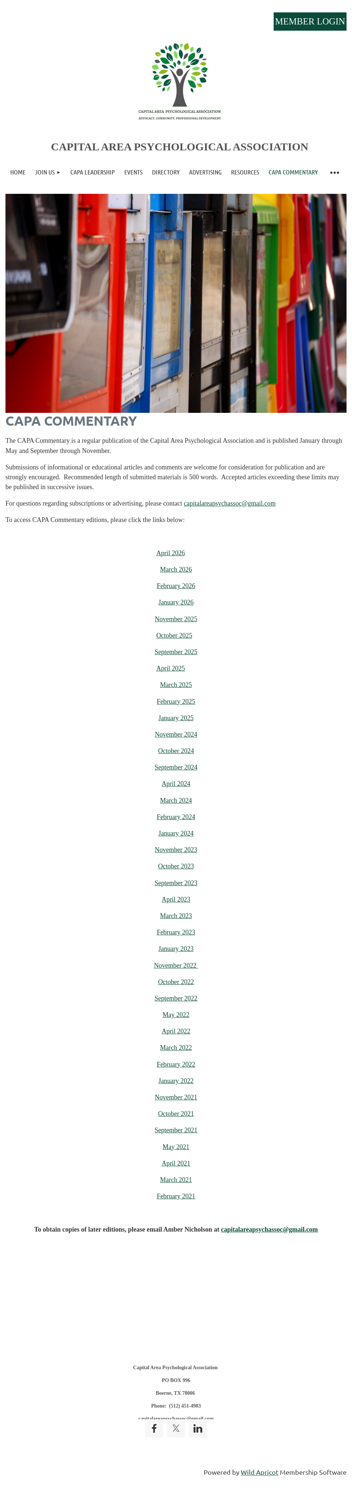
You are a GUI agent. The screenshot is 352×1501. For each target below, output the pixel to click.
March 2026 (176, 569)
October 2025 (174, 635)
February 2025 (176, 701)
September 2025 (176, 652)
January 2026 (176, 602)
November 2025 (176, 619)
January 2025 (176, 718)
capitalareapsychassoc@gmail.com (229, 503)
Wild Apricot (259, 1472)
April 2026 (170, 553)
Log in (310, 21)
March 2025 (176, 684)
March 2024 (176, 800)
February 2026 (176, 586)
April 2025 (170, 668)
